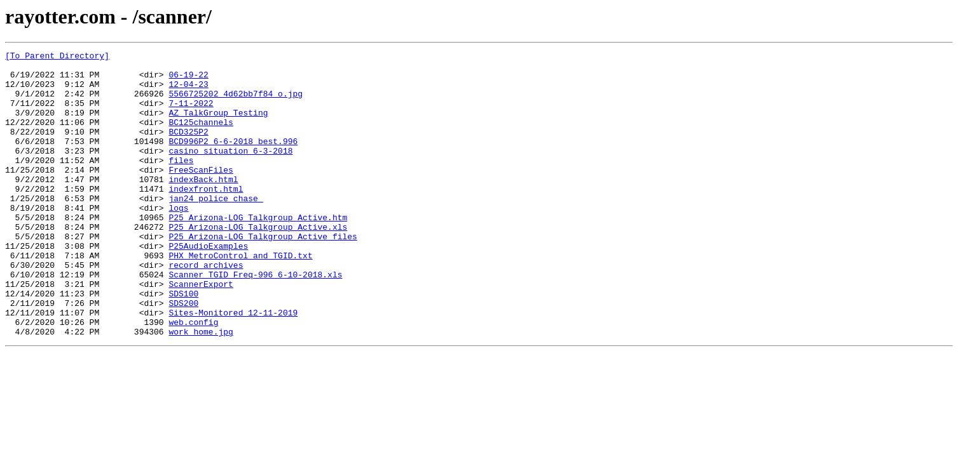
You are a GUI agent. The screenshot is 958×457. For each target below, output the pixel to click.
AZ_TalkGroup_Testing (218, 125)
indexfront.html (205, 217)
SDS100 (183, 342)
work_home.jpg (200, 388)
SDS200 (183, 354)
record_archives (205, 308)
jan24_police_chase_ (215, 228)
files (180, 183)
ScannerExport (200, 331)
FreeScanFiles (200, 194)
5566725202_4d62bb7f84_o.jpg (235, 103)
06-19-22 (188, 80)
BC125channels (200, 137)
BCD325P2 (188, 148)
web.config (193, 377)
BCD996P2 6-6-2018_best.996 (233, 160)
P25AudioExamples (208, 285)
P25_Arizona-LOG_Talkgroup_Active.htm (257, 251)
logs (178, 240)
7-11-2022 (190, 114)
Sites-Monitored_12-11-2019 (233, 365)
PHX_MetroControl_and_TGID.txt (240, 297)
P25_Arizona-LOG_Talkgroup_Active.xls (257, 262)
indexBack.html (203, 205)
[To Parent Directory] (57, 57)
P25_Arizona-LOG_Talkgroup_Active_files (262, 274)
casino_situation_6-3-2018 (230, 171)
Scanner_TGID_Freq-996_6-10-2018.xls (255, 320)
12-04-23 (188, 91)
